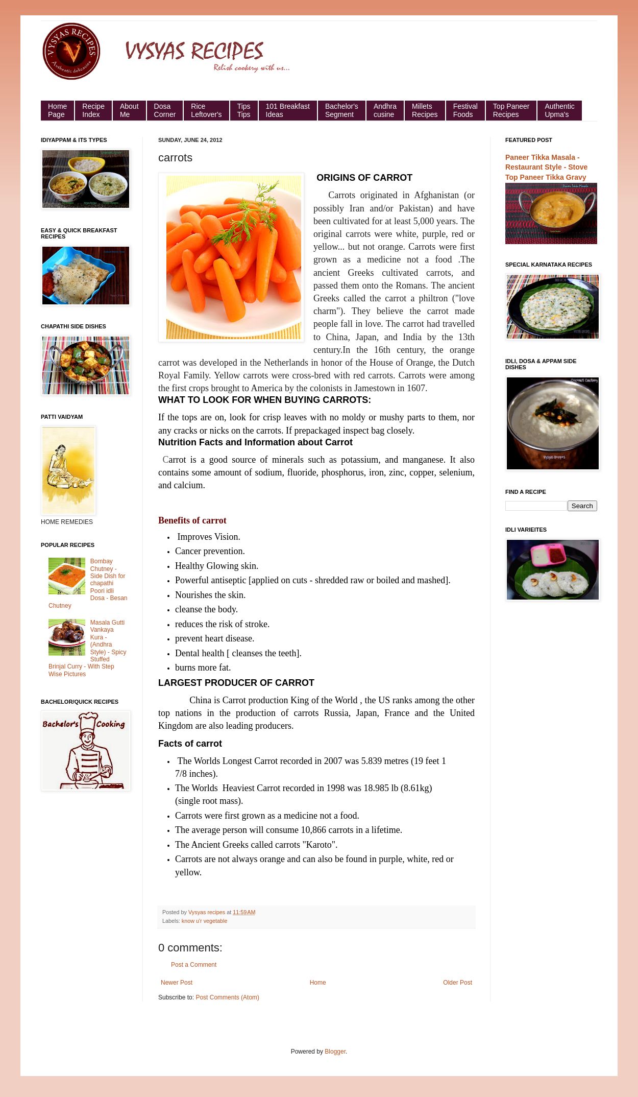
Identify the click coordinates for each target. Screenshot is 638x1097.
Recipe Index (93, 110)
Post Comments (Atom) (227, 997)
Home (318, 982)
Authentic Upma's (559, 110)
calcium (187, 485)
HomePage (57, 110)
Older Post (457, 982)
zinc (396, 472)
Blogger (335, 1051)
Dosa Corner (165, 110)
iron (376, 472)
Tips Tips (244, 110)
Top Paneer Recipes (511, 110)
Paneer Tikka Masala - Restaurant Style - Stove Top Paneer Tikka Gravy (546, 167)
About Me (129, 110)
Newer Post (176, 982)
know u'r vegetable (205, 921)
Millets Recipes (425, 110)
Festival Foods (465, 110)
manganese (423, 460)
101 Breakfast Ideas (288, 110)
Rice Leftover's (206, 110)
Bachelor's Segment (341, 110)
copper (421, 472)
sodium (268, 472)
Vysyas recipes (207, 912)
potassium (359, 460)
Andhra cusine (385, 110)
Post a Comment (193, 964)
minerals (288, 460)
